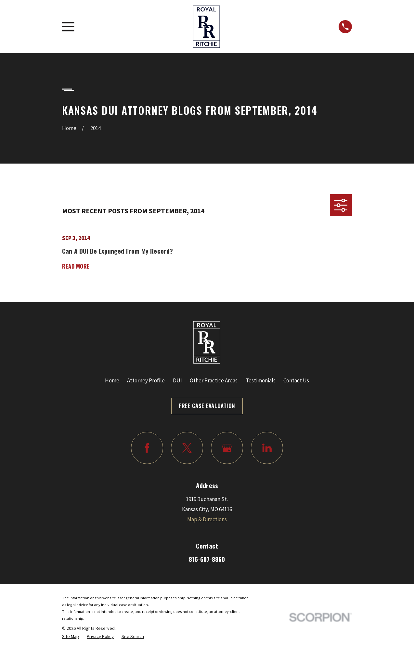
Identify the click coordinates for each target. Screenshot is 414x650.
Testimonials (261, 380)
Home (112, 380)
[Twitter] (187, 448)
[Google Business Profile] (227, 448)
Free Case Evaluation (207, 406)
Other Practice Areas (214, 380)
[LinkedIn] (267, 448)
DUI (177, 380)
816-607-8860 (207, 559)
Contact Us (296, 380)
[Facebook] (147, 448)
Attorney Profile (146, 380)
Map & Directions (207, 519)
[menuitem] (70, 636)
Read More (76, 266)
